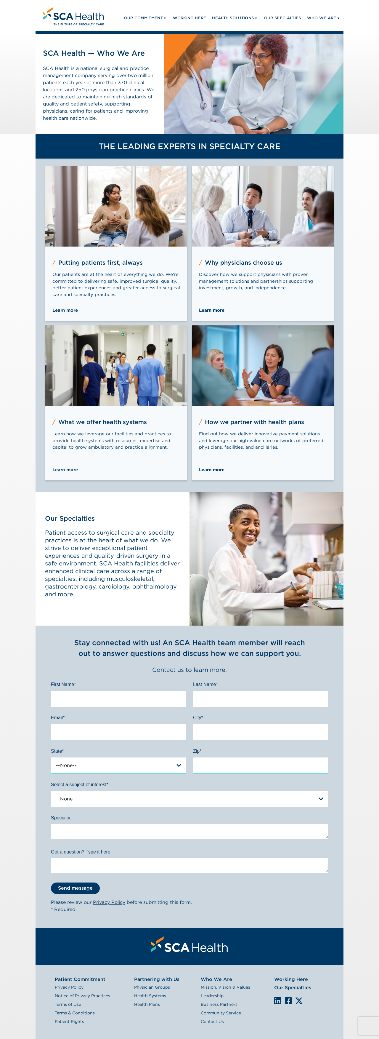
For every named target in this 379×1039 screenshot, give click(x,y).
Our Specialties (292, 987)
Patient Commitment (80, 979)
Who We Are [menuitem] (321, 18)
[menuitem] (73, 15)
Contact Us (212, 1021)
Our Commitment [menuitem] (143, 18)
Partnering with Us (156, 979)
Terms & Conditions (75, 1013)
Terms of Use (68, 1004)
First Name (63, 684)
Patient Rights (69, 1021)
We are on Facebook (288, 1001)
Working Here (291, 979)
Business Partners (219, 1004)
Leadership (212, 995)
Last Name (205, 684)
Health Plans (147, 1004)
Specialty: (61, 817)
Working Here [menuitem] (189, 18)
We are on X (299, 1001)
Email (58, 717)
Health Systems (150, 995)
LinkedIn (277, 1000)
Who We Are (216, 979)
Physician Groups (152, 987)
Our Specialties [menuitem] (282, 18)
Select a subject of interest (79, 784)
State (57, 751)
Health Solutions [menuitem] (233, 18)
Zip (197, 751)
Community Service (221, 1013)
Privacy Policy (109, 902)
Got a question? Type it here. (81, 851)
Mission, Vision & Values (225, 987)
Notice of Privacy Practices (82, 995)
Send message (75, 888)
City (198, 717)
